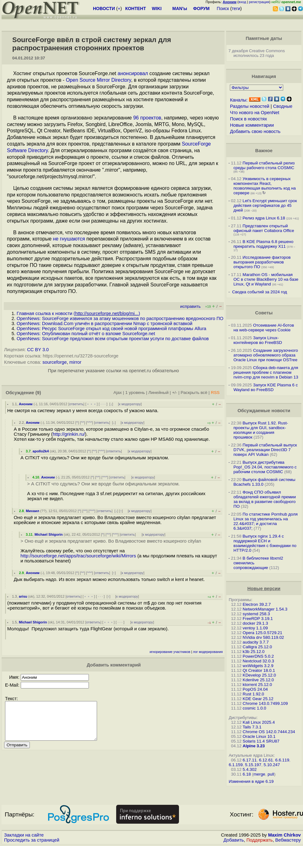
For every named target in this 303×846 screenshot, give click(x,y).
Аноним (26, 404)
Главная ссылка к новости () (78, 313)
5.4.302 (250, 769)
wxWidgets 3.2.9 (258, 665)
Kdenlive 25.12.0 (258, 679)
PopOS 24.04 (255, 689)
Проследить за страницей (31, 840)
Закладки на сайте (24, 835)
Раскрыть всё (194, 392)
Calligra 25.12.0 (257, 646)
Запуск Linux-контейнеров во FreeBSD (257, 340)
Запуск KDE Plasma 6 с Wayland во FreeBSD (265, 387)
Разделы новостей (249, 106)
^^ (82, 422)
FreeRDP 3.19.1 (258, 618)
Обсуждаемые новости (263, 410)
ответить (76, 404)
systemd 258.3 (256, 613)
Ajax (117, 392)
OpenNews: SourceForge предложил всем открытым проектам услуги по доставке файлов (113, 338)
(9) (38, 392)
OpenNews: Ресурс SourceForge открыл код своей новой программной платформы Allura (111, 328)
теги (236, 8)
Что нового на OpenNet (254, 112)
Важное (264, 150)
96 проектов (147, 117)
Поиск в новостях (248, 118)
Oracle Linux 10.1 (259, 736)
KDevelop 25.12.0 (259, 675)
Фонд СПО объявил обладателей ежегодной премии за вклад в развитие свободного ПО (264, 499)
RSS (215, 392)
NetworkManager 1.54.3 (265, 609)
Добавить (234, 840)
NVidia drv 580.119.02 (263, 637)
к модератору (130, 404)
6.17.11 (250, 760)
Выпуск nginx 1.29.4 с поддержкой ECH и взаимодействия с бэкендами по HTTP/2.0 (264, 543)
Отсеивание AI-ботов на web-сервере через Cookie (263, 327)
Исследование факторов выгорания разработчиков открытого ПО (261, 262)
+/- (174, 392)
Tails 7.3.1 (252, 727)
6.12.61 (266, 760)
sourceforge (54, 362)
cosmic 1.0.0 (254, 708)
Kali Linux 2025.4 (259, 722)
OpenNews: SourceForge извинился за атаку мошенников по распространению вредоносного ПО (120, 318)
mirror (75, 362)
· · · (103, 404)
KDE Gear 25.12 (258, 698)
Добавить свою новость (255, 131)
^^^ (89, 422)
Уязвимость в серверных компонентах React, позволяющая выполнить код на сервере (264, 185)
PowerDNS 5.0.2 (258, 656)
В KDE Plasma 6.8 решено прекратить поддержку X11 (263, 244)
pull (271, 774)
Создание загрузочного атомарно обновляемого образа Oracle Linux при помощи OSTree (265, 355)
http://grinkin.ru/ (69, 434)
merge (259, 774)
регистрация (259, 2)
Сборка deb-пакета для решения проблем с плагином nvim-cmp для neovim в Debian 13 (265, 372)
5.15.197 (253, 764)
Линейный (159, 392)
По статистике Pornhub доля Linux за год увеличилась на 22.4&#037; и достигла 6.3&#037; (265, 521)
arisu (23, 596)
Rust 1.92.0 (253, 694)
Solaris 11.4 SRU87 (261, 741)
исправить (190, 306)
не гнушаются (69, 238)
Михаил (32, 511)
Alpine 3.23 (254, 746)
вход (242, 2)
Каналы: (238, 99)
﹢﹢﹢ (91, 404)
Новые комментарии (252, 125)
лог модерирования (208, 652)
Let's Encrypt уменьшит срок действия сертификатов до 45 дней (265, 205)
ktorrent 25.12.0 (257, 684)
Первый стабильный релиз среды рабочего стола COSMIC (264, 165)
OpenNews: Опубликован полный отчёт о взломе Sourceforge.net (86, 333)
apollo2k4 (41, 451)
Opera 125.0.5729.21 (262, 632)
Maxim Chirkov (284, 835)
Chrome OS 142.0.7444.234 (269, 731)
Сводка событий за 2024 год (259, 292)
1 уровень (135, 392)
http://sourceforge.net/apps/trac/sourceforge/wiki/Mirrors (78, 555)
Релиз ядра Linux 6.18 (264, 218)
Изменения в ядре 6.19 (251, 781)
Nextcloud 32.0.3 (258, 661)
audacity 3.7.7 (256, 642)
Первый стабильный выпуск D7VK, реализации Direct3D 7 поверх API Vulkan (265, 450)
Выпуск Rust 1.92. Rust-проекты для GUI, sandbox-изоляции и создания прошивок (260, 430)
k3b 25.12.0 (254, 651)
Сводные (282, 106)
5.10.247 (272, 764)
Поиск (223, 8)
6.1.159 (235, 764)
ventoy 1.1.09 (255, 628)
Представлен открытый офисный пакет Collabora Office (263, 228)
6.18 (247, 774)
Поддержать (259, 840)
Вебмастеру (288, 840)
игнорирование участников (169, 652)
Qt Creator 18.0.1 (259, 670)
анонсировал (132, 73)
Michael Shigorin (49, 534)
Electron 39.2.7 (257, 604)
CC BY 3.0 (38, 349)
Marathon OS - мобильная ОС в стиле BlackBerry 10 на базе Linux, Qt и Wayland (265, 279)
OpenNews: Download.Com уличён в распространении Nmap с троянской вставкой (104, 323)
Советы (264, 312)
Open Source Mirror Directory (98, 80)
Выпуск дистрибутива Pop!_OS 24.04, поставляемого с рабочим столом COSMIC (264, 467)
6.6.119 (282, 760)
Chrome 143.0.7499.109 (265, 703)
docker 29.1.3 (255, 623)
